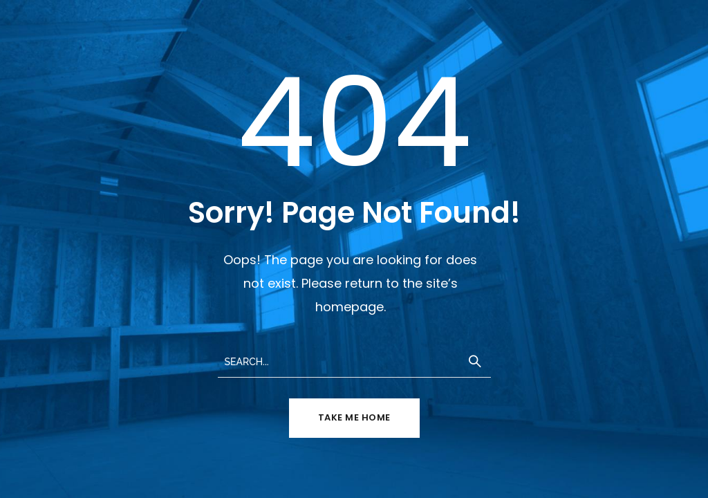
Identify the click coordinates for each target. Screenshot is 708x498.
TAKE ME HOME (354, 417)
